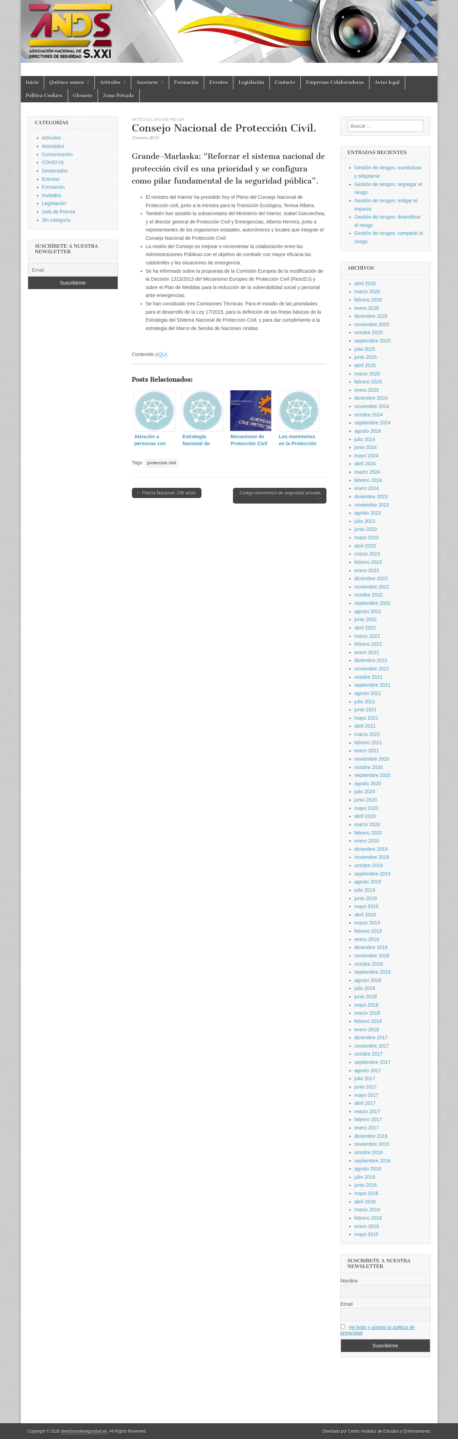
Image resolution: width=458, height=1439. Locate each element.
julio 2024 (365, 439)
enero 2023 (367, 570)
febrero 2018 (368, 1021)
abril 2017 (365, 1103)
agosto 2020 (368, 783)
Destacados (55, 170)
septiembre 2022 (373, 603)
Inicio (32, 82)
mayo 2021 (366, 718)
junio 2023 (366, 529)
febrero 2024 (368, 480)
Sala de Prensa (169, 119)
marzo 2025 (367, 373)
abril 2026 (365, 283)
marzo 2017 (367, 1111)
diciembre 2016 (371, 1136)
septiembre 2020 (373, 775)
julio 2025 (365, 349)
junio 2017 (366, 1087)
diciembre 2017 (371, 1037)
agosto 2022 (368, 611)
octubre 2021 (369, 677)
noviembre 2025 (372, 324)
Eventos (218, 82)
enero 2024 (367, 488)
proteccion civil (161, 462)
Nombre (349, 1281)
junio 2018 (366, 996)
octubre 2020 (369, 767)
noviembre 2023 (372, 505)
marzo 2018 (367, 1013)
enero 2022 (367, 652)
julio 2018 (365, 988)
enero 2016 (367, 1226)
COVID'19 (53, 162)
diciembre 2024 (371, 398)
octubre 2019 (369, 865)
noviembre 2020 (372, 759)
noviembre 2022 (372, 587)
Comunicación (57, 154)
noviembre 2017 (372, 1046)
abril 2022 (365, 627)
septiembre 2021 (373, 685)
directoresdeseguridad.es (84, 1431)
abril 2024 (365, 463)
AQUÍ (161, 354)
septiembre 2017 (373, 1062)
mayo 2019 (366, 906)
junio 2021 (366, 709)
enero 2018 (367, 1029)
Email (347, 1304)
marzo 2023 (367, 554)
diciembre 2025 (371, 316)
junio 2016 (366, 1185)
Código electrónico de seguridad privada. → (281, 495)
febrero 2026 (368, 300)
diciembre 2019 (371, 849)
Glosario (82, 96)
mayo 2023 (366, 537)
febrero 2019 (368, 931)
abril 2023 (365, 546)
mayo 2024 (366, 455)
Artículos (110, 82)
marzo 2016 (367, 1209)
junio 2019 (366, 898)
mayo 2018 (366, 1005)
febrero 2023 (368, 562)
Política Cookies (44, 96)
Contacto (285, 82)
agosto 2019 (368, 881)
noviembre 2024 (372, 406)
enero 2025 (367, 390)
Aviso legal (387, 82)
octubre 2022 (369, 595)
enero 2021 (367, 750)
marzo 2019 (367, 922)
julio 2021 (365, 701)
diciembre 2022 (371, 578)
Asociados (53, 146)
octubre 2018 (369, 964)
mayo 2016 (366, 1193)
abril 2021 (365, 726)
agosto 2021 (368, 693)
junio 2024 (366, 447)
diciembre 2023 (371, 496)
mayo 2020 (366, 808)
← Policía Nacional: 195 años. (166, 493)
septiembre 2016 (373, 1160)
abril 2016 (365, 1201)
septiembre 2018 (373, 972)
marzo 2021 (367, 734)
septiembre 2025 (373, 341)
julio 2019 (365, 890)
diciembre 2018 (371, 947)
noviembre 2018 (372, 955)
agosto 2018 (368, 980)
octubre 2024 (369, 414)
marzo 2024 (367, 472)
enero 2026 (367, 308)
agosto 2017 (368, 1070)
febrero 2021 (368, 742)
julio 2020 (365, 791)
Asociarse (147, 82)
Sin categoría (56, 220)
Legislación (251, 82)
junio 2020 (366, 800)
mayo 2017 (366, 1095)
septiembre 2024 (373, 422)
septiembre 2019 (373, 874)
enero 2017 (367, 1128)
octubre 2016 (369, 1152)
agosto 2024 (368, 431)
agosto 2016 (368, 1168)
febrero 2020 (368, 833)
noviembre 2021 (372, 668)
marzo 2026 (367, 291)
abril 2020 (365, 816)
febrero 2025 (368, 381)
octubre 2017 (369, 1054)
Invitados (51, 195)
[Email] (73, 270)
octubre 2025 (369, 332)
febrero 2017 (368, 1119)
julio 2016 (365, 1177)
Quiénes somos (66, 82)
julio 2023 (365, 521)
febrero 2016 (368, 1218)
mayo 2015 (366, 1234)
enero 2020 (367, 841)
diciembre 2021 (371, 660)
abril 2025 (365, 365)
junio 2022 (366, 619)
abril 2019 (365, 914)
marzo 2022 (367, 636)
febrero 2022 (368, 644)
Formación (186, 82)
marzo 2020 (367, 824)
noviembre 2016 (372, 1144)
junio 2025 (366, 357)
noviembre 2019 (372, 857)
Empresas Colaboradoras (335, 82)
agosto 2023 (368, 513)
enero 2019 (367, 939)
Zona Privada (118, 96)
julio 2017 (365, 1078)
